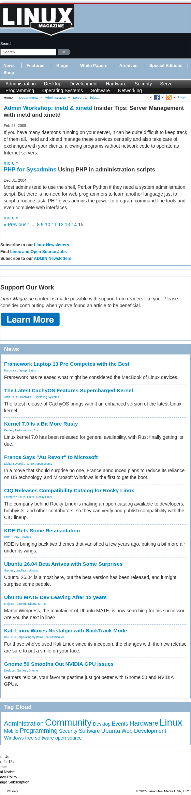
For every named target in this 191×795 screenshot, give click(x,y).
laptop (23, 370)
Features (36, 65)
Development (84, 83)
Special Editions (165, 65)
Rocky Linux (44, 497)
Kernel (8, 430)
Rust (36, 430)
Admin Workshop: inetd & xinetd (49, 108)
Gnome (33, 670)
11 (54, 224)
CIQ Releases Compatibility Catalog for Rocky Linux (69, 490)
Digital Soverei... (14, 463)
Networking (130, 90)
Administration (20, 83)
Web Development (143, 731)
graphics (21, 570)
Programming (19, 90)
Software (100, 90)
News (9, 65)
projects (9, 604)
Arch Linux (11, 397)
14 (74, 224)
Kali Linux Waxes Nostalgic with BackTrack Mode (65, 630)
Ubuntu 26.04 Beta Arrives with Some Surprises (63, 564)
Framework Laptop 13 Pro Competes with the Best (67, 364)
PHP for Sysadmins (31, 169)
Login (182, 97)
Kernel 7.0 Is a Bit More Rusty (41, 424)
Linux (32, 370)
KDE (7, 537)
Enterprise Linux (14, 497)
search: (7, 44)
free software (39, 738)
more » (11, 163)
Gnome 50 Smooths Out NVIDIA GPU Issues (59, 664)
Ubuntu (33, 570)
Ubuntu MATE (37, 604)
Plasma (26, 537)
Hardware (116, 83)
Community (68, 722)
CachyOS (26, 397)
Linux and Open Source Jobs (38, 251)
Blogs (62, 65)
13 (67, 224)
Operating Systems (62, 90)
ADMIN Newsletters (52, 258)
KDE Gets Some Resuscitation (42, 530)
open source (44, 463)
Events (120, 724)
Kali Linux (10, 637)
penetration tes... (56, 637)
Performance (23, 430)
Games (8, 570)
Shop (8, 72)
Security (143, 83)
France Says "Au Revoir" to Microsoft (51, 457)
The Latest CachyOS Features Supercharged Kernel (68, 390)
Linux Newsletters (51, 245)
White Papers (93, 65)
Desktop (52, 83)
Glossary (12, 791)
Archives (128, 65)
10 (47, 224)
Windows (14, 738)
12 (61, 224)
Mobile (11, 731)
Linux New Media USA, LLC (168, 791)
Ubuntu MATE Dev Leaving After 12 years (55, 597)
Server (167, 83)
